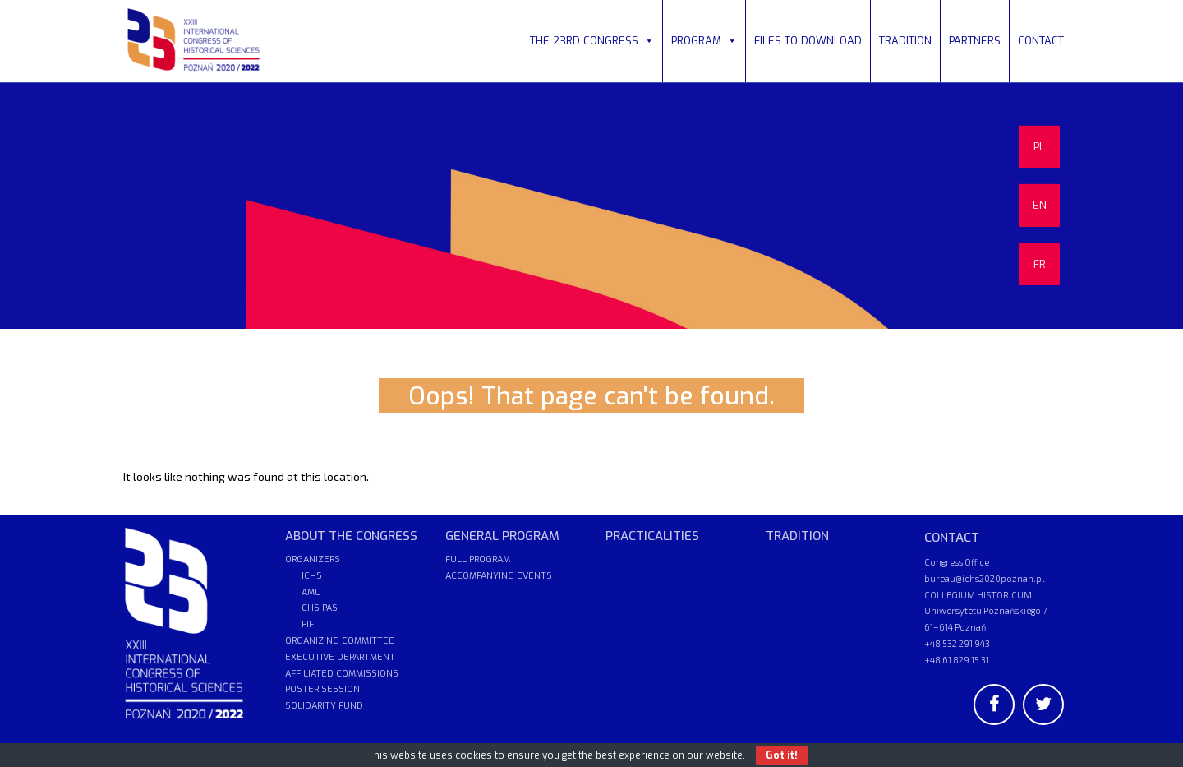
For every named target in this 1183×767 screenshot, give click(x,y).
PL (1039, 147)
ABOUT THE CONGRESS (351, 536)
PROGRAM (704, 41)
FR (1039, 264)
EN (1040, 205)
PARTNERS (975, 41)
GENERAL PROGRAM (502, 536)
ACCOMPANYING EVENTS (498, 576)
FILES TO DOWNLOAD (808, 41)
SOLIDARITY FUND (324, 706)
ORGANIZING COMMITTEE (339, 641)
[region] (591, 205)
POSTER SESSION (322, 689)
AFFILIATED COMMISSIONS (341, 674)
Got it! (782, 755)
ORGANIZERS (312, 559)
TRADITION (905, 41)
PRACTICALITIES (652, 536)
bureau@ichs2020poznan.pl (984, 578)
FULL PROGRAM (477, 559)
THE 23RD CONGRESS (592, 41)
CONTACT (1041, 41)
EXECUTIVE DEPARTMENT (340, 657)
